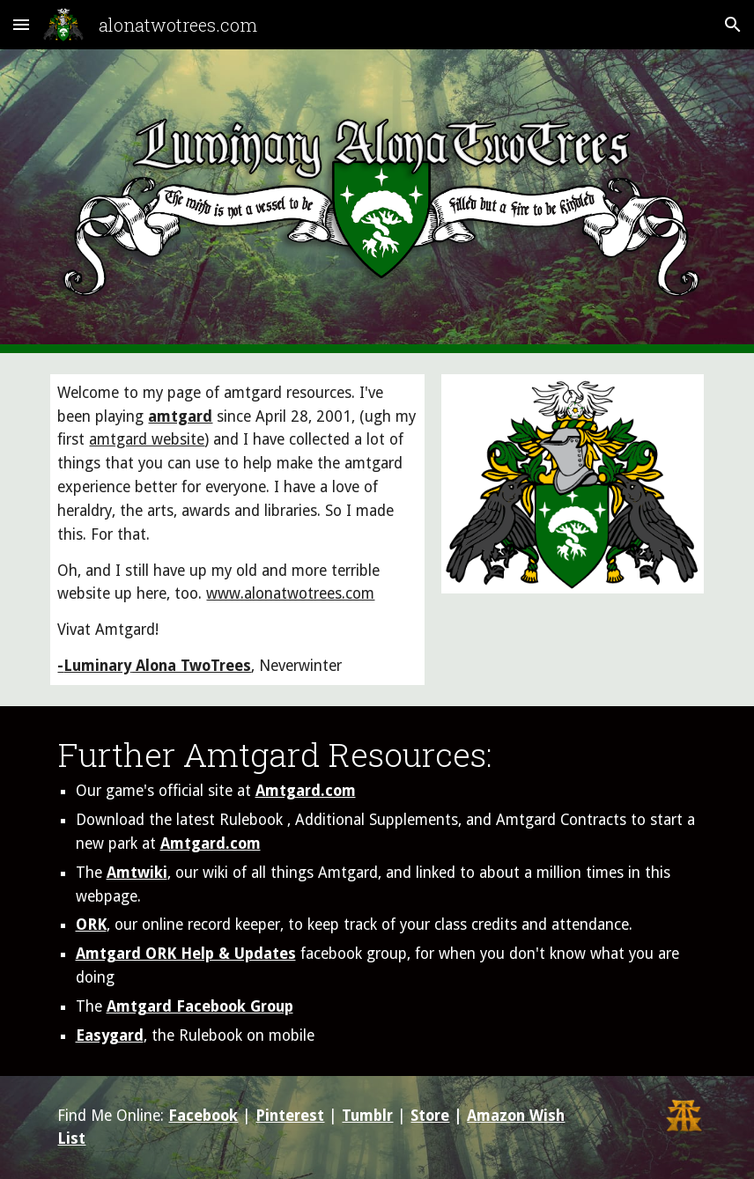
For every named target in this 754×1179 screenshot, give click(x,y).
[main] (237, 529)
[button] (21, 24)
